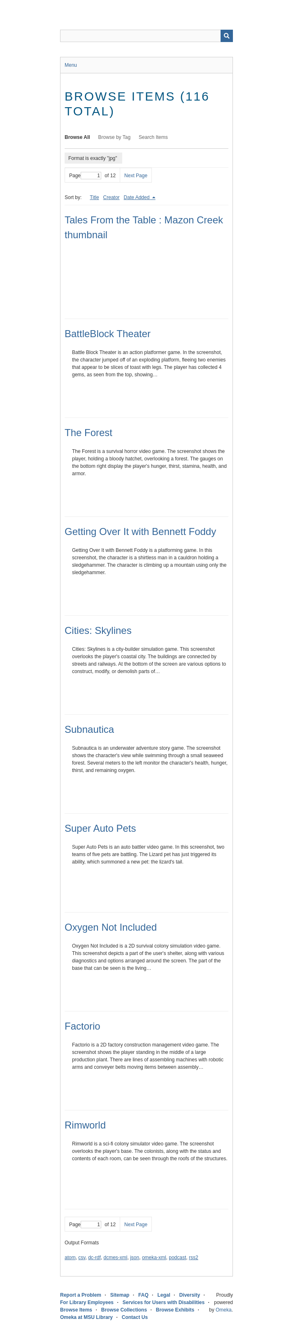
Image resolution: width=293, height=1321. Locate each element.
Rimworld (85, 1125)
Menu (71, 65)
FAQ (143, 1295)
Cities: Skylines (98, 630)
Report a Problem (80, 1295)
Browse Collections (124, 1310)
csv (81, 1257)
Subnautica (89, 729)
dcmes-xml (116, 1257)
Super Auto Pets (100, 828)
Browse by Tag (114, 137)
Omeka (224, 1310)
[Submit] (227, 36)
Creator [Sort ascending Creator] (111, 197)
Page (85, 175)
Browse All (77, 137)
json (134, 1257)
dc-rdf (94, 1257)
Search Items (153, 137)
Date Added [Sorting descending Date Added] (137, 197)
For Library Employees (87, 1302)
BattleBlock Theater (108, 333)
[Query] (146, 36)
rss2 (193, 1257)
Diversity (189, 1295)
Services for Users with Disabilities (164, 1302)
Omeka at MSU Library (86, 1317)
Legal (163, 1295)
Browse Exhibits (175, 1310)
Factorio (82, 1026)
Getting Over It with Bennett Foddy (140, 531)
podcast (177, 1257)
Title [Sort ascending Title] (94, 197)
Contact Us (135, 1317)
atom (70, 1257)
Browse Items (76, 1310)
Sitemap (120, 1295)
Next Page (135, 175)
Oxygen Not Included (111, 927)
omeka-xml (154, 1257)
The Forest (88, 432)
